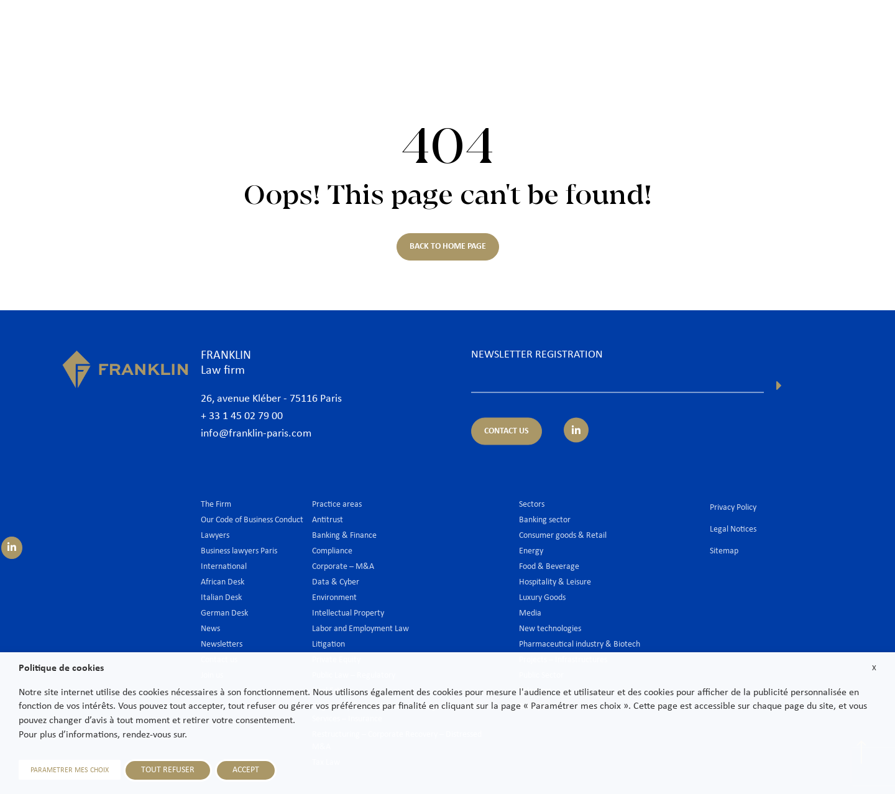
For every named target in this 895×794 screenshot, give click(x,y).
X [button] (874, 668)
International (695, 29)
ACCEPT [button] (245, 770)
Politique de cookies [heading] (61, 668)
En (864, 60)
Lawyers (511, 29)
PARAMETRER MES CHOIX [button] (69, 770)
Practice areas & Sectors (598, 29)
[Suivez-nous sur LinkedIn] (11, 548)
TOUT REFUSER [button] (168, 770)
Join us (798, 29)
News (753, 29)
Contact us (854, 29)
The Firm (456, 29)
